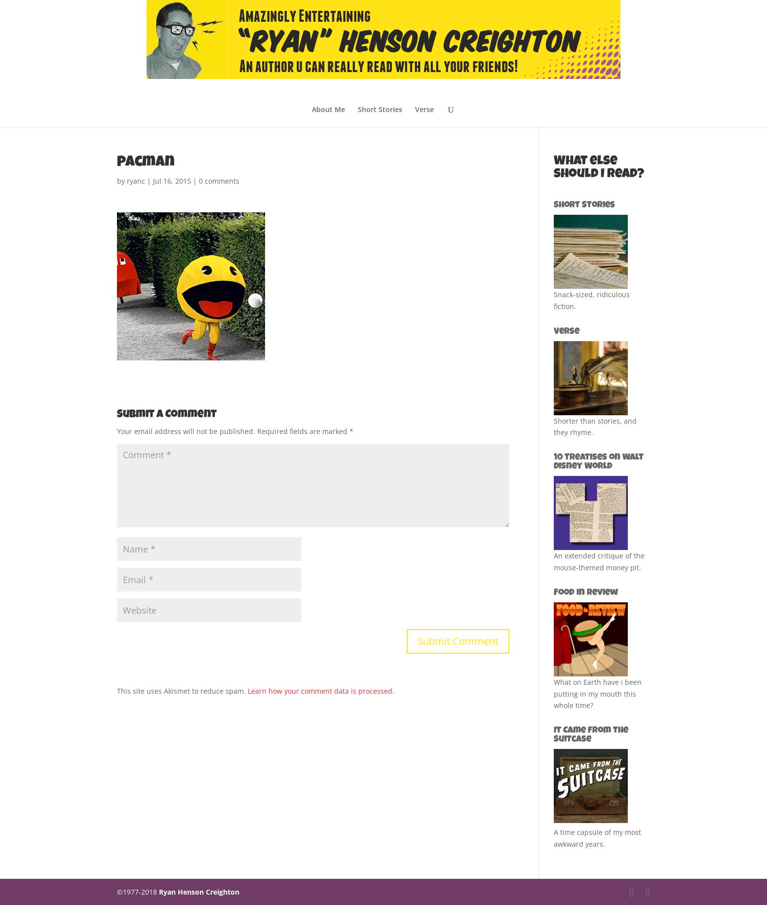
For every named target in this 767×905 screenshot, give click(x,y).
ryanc (136, 181)
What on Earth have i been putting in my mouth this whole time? (598, 693)
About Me (328, 110)
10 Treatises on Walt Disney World (599, 462)
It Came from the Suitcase (591, 735)
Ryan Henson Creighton (199, 892)
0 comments (219, 181)
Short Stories (380, 110)
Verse (424, 110)
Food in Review (586, 593)
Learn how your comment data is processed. (321, 691)
